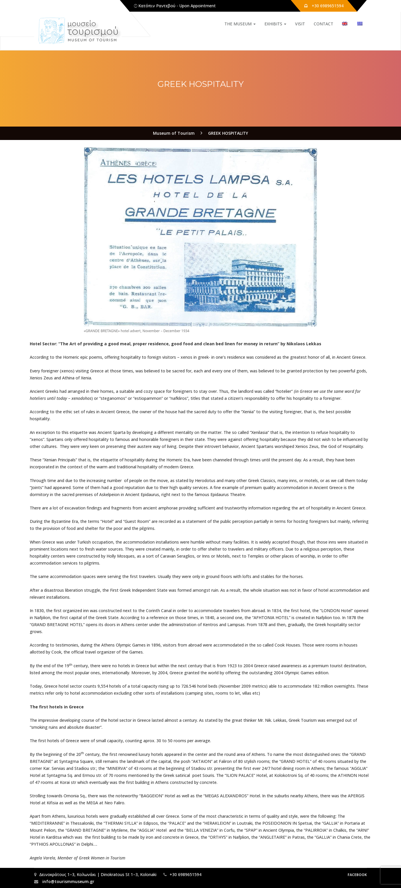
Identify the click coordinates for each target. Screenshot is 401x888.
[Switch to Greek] (357, 24)
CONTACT (323, 24)
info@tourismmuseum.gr (67, 881)
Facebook (357, 874)
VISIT (300, 24)
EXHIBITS (275, 24)
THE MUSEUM (240, 24)
